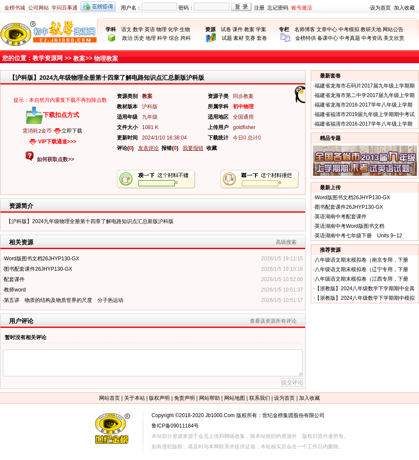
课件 (237, 29)
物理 (161, 29)
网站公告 (393, 29)
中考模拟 (348, 29)
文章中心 (326, 29)
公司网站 (38, 8)
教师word (15, 290)
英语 (150, 29)
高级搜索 (286, 242)
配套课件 (14, 279)
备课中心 (327, 38)
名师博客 (304, 29)
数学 (138, 29)
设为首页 (380, 8)
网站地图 (234, 398)
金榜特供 (305, 38)
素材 (238, 38)
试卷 (226, 29)
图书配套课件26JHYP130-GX (38, 269)
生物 (185, 29)
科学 (162, 38)
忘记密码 (278, 8)
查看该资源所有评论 (273, 321)
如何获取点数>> (55, 159)
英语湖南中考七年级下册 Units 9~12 (358, 236)
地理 (150, 38)
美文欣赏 (394, 38)
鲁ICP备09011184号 (175, 426)
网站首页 (109, 398)
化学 (173, 29)
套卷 (262, 38)
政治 (127, 38)
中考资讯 (371, 38)
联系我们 (259, 398)
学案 (261, 29)
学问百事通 (64, 8)
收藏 (211, 148)
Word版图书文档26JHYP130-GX (41, 259)
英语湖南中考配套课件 (341, 217)
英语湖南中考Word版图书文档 (349, 226)
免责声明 (184, 398)
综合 (174, 38)
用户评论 (21, 320)
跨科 (185, 38)
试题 (227, 38)
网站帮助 (209, 398)
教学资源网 (47, 58)
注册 (259, 8)
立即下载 (71, 131)
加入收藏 (404, 8)
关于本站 (134, 398)
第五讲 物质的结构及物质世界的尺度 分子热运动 (63, 300)
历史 (139, 38)
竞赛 (250, 38)
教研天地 (371, 29)
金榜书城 (14, 8)
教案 (249, 29)
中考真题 (349, 38)
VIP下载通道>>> (57, 142)
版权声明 (159, 398)
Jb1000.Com (220, 415)
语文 (126, 29)
